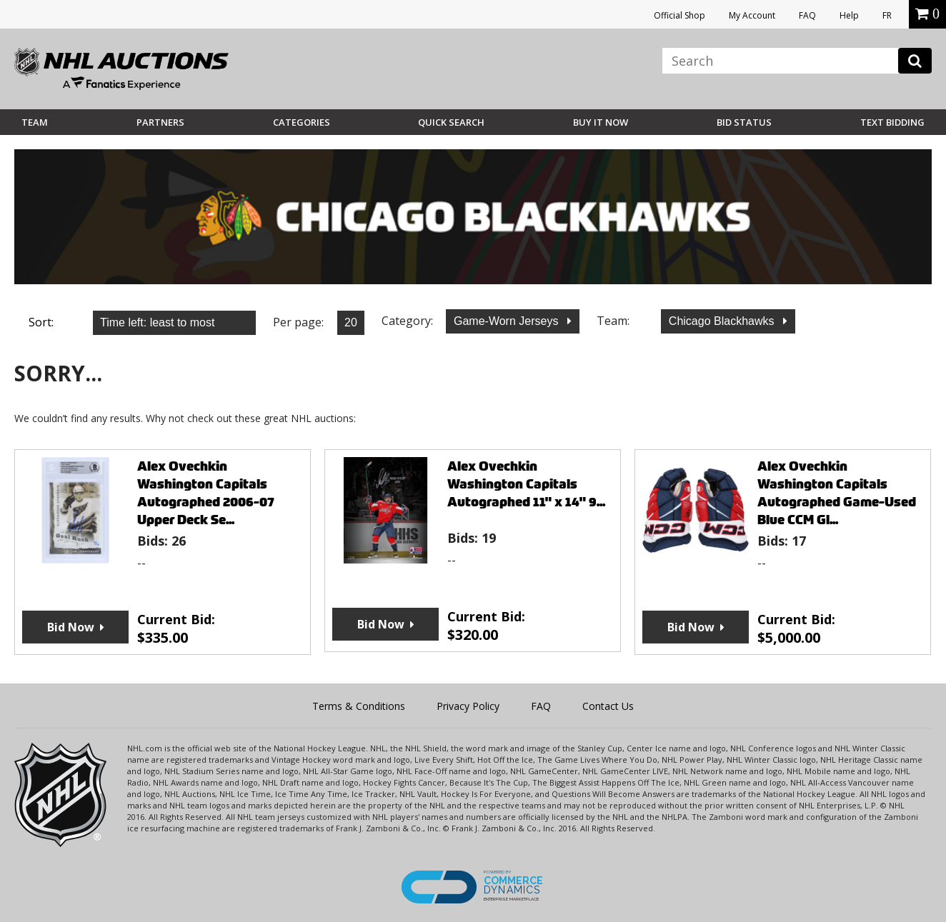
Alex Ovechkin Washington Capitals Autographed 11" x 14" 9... (526, 484)
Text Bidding (892, 122)
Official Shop (679, 15)
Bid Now (70, 627)
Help (849, 15)
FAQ (807, 15)
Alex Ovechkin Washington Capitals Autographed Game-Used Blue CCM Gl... (836, 492)
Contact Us (608, 706)
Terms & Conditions (358, 706)
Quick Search (451, 122)
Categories (301, 122)
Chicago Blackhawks (723, 321)
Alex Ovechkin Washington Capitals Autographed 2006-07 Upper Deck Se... (205, 492)
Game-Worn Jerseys (508, 321)
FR (887, 15)
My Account (752, 15)
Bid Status (744, 122)
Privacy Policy (468, 706)
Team (34, 122)
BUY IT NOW (600, 122)
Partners (160, 122)
